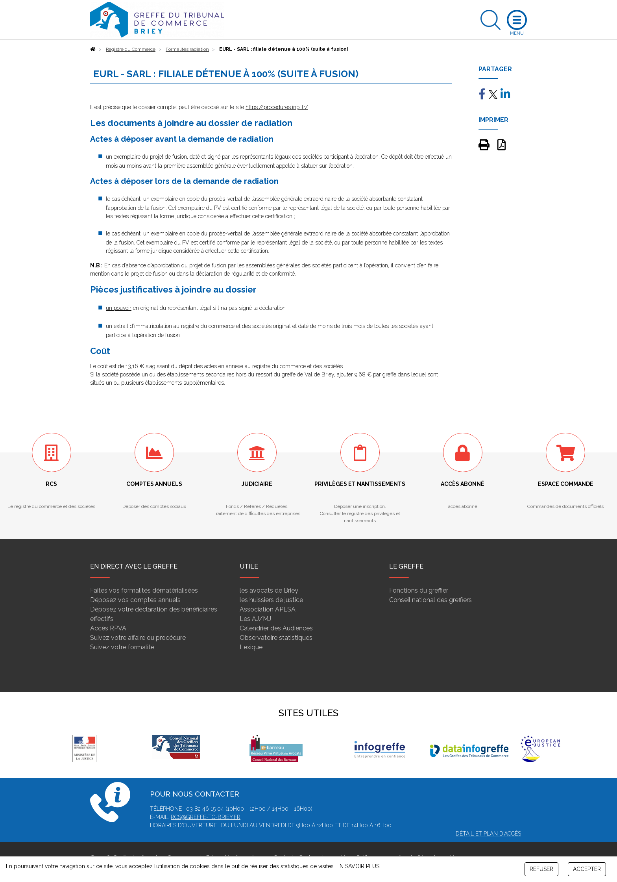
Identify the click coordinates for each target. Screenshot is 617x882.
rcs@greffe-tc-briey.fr (205, 817)
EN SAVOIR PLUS (357, 866)
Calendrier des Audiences (276, 628)
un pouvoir (118, 308)
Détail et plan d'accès (488, 833)
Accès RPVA (108, 628)
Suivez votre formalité (122, 647)
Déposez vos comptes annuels (135, 600)
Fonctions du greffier (418, 590)
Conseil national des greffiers (430, 600)
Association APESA (268, 609)
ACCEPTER (587, 869)
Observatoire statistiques (276, 637)
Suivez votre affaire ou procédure (138, 637)
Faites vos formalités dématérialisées (144, 590)
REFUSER (541, 869)
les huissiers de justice (271, 600)
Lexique (251, 647)
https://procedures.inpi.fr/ (277, 107)
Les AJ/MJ (255, 619)
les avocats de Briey (269, 590)
